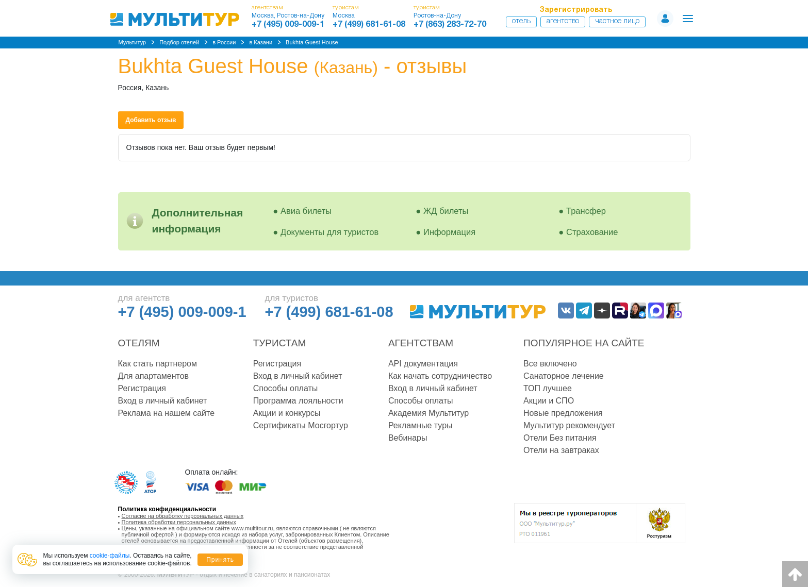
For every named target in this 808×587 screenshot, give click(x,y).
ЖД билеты (445, 210)
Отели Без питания (560, 437)
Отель (521, 21)
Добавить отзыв (151, 120)
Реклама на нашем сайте (166, 413)
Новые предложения (563, 413)
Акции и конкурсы (287, 413)
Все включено (550, 363)
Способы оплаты (285, 388)
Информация (449, 232)
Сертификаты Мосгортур (300, 425)
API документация (423, 363)
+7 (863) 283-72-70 (450, 24)
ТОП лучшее (547, 388)
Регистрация (142, 388)
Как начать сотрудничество (440, 376)
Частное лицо (617, 21)
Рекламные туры (420, 425)
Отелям (139, 343)
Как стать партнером (157, 363)
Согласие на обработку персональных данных (183, 516)
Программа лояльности (298, 400)
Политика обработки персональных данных (179, 522)
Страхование (592, 232)
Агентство (563, 21)
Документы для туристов (329, 232)
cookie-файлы (110, 555)
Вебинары (407, 437)
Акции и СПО (548, 400)
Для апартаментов (153, 376)
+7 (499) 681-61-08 (369, 24)
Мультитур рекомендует (569, 425)
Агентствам (420, 343)
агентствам (267, 7)
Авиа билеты (306, 210)
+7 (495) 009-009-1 (288, 24)
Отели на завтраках (561, 450)
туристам (346, 7)
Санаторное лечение (563, 376)
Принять (220, 559)
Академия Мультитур (428, 413)
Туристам (279, 343)
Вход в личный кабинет (162, 400)
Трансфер (586, 210)
